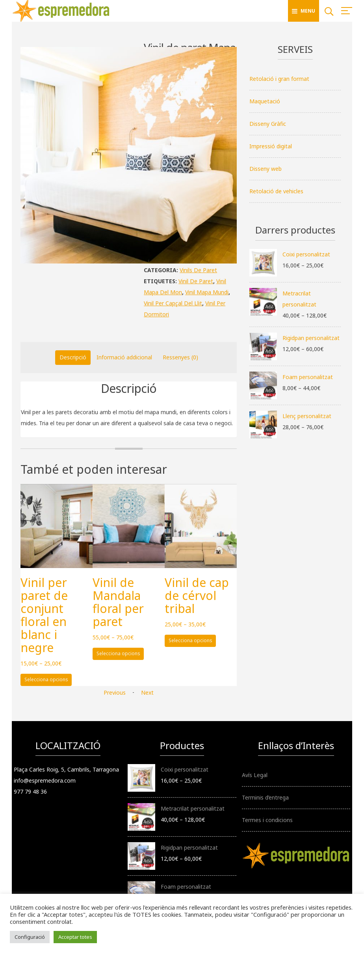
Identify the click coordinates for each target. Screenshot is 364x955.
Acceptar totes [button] (75, 936)
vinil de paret (195, 281)
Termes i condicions (267, 820)
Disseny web (265, 168)
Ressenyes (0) (180, 357)
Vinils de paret (198, 270)
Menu (303, 10)
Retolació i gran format (279, 78)
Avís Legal (254, 775)
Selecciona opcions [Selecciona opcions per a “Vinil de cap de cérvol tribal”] (190, 640)
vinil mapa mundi (206, 292)
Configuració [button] (30, 936)
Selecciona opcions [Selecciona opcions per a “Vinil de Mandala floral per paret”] (118, 653)
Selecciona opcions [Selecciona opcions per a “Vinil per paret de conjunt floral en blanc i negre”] (46, 679)
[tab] (73, 357)
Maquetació (264, 101)
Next (147, 692)
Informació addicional (124, 357)
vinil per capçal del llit (173, 303)
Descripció (72, 357)
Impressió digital (270, 146)
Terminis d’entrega (265, 797)
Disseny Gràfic (267, 123)
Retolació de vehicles (276, 191)
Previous (115, 692)
